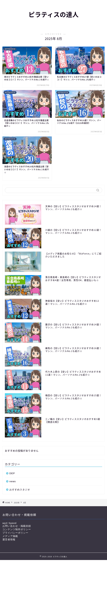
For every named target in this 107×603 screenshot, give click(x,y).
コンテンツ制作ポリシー (16, 529)
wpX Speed (9, 523)
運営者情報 (8, 539)
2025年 (16, 502)
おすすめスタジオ (19, 489)
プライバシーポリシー (15, 532)
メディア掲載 (10, 536)
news (12, 481)
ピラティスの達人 (53, 15)
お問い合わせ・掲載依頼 (16, 526)
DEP (12, 473)
